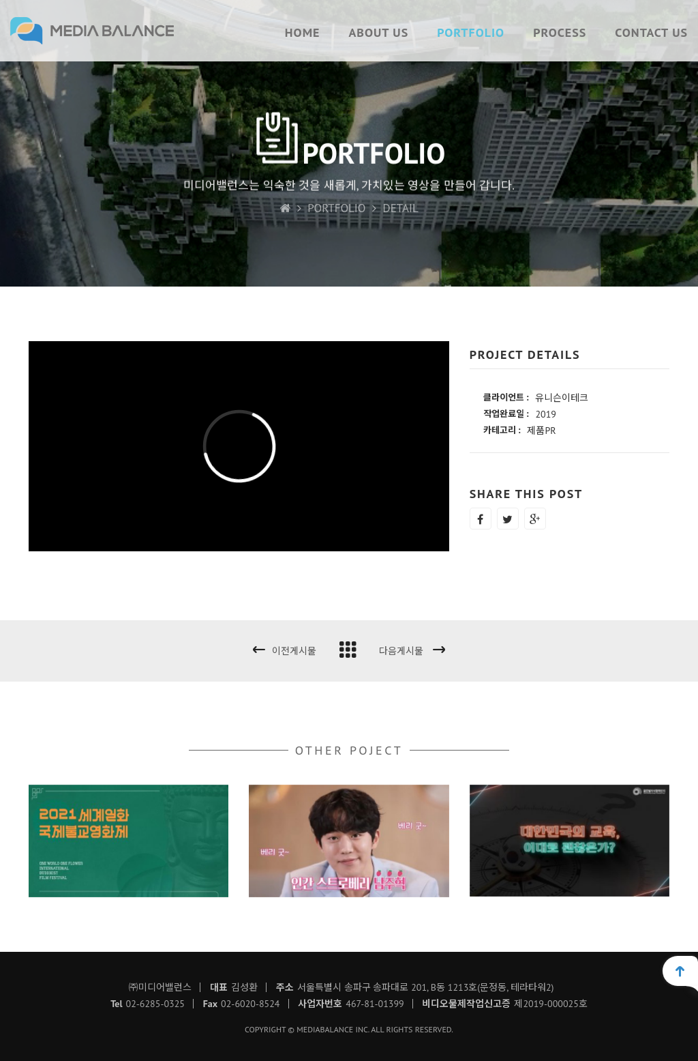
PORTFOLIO (470, 32)
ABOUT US (378, 32)
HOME (302, 32)
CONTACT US (651, 32)
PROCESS (559, 32)
